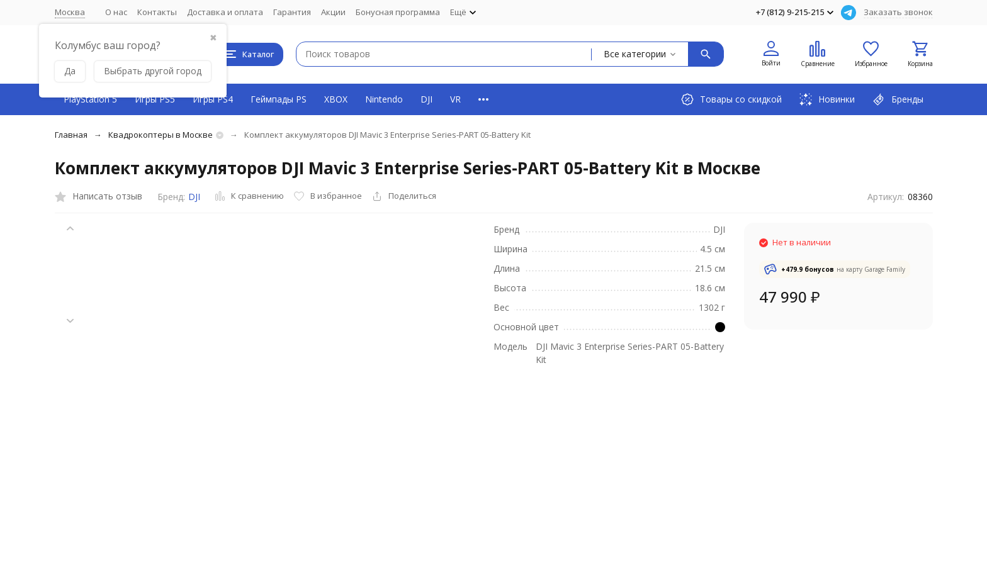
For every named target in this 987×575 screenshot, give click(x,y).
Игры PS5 (155, 99)
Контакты (157, 12)
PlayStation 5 (90, 99)
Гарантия (292, 12)
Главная (71, 134)
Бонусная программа (398, 12)
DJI (426, 99)
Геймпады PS (279, 99)
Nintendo (384, 99)
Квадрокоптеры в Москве (160, 134)
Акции (333, 12)
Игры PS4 (213, 99)
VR (455, 99)
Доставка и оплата (225, 12)
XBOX (335, 99)
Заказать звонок (898, 12)
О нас (116, 12)
